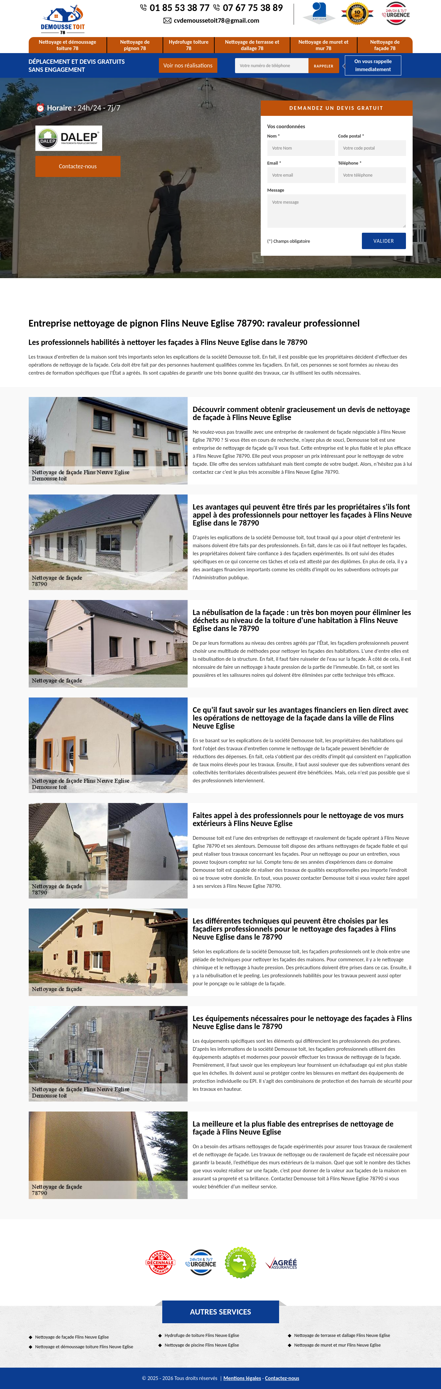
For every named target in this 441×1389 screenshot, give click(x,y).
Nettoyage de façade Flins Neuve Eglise (72, 1337)
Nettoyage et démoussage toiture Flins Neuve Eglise (84, 1347)
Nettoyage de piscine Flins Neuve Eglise (202, 1345)
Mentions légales (242, 1378)
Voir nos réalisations (188, 65)
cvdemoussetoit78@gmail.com (216, 20)
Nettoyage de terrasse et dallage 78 (252, 45)
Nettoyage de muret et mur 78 (323, 45)
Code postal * (372, 144)
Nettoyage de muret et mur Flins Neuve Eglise (337, 1345)
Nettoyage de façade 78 (385, 45)
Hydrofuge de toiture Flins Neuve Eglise (202, 1335)
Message (336, 207)
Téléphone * (372, 171)
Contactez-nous (78, 166)
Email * (301, 171)
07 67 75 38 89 (253, 7)
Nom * (301, 144)
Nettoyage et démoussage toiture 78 (67, 45)
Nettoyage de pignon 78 (135, 45)
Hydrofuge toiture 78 (189, 45)
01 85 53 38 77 (180, 7)
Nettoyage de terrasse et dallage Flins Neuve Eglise (342, 1335)
